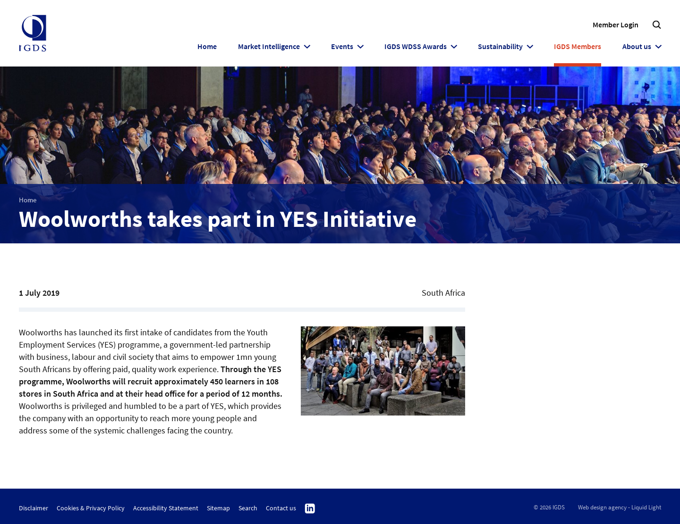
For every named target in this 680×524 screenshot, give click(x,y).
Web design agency (602, 507)
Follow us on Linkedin (310, 509)
